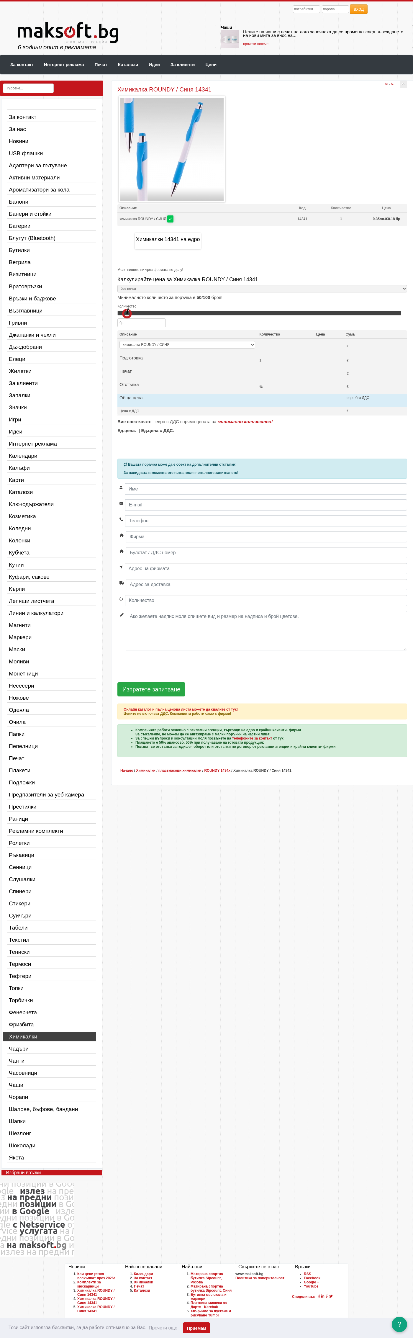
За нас (17, 129)
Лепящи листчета (31, 601)
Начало (126, 770)
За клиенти (183, 64)
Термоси (20, 964)
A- (392, 84)
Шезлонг (20, 1133)
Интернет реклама (64, 64)
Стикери (19, 903)
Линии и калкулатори (36, 613)
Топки (16, 988)
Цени (211, 64)
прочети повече (255, 44)
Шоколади (22, 1145)
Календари (23, 456)
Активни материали (34, 177)
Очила (17, 722)
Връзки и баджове (32, 298)
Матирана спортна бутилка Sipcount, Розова (207, 1278)
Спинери (20, 891)
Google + (311, 1282)
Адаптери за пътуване (38, 165)
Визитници (23, 274)
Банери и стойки (30, 214)
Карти (16, 480)
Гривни (18, 323)
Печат (101, 64)
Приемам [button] (196, 1328)
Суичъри (20, 915)
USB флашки (26, 153)
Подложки (22, 782)
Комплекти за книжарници (89, 1284)
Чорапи (18, 1097)
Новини (18, 141)
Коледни (20, 528)
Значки (18, 407)
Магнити (20, 625)
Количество (126, 306)
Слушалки (22, 879)
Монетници (23, 673)
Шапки (17, 1121)
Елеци (17, 359)
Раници (18, 819)
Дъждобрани (25, 347)
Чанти (16, 1061)
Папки (16, 734)
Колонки (19, 540)
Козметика (22, 516)
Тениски (19, 952)
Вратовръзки (25, 286)
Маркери (20, 637)
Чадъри (19, 1049)
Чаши (226, 27)
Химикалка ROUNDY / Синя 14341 (95, 1292)
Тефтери (20, 976)
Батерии (19, 226)
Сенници (20, 867)
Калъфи (19, 468)
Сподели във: (304, 1297)
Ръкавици (21, 855)
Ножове (19, 698)
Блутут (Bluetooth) (32, 238)
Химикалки (23, 1036)
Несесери (21, 686)
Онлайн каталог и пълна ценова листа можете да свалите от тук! (181, 709)
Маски (17, 649)
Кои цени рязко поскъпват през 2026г (96, 1276)
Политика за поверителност (259, 1278)
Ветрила (20, 262)
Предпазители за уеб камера (46, 794)
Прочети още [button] (163, 1327)
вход (359, 9)
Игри (15, 419)
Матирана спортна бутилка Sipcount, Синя (211, 1288)
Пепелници (23, 746)
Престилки (23, 807)
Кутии (16, 565)
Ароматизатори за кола (39, 190)
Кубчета (19, 552)
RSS (307, 1274)
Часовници (23, 1073)
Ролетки (19, 843)
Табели (18, 928)
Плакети (19, 770)
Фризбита (21, 1024)
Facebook (312, 1278)
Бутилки (19, 250)
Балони (18, 202)
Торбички (21, 1000)
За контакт (21, 64)
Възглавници (25, 310)
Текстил (19, 940)
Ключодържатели (31, 504)
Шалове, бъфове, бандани (43, 1109)
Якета (16, 1157)
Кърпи (17, 589)
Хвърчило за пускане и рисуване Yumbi (211, 1313)
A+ (387, 84)
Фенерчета (23, 1012)
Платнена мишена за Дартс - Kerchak (209, 1305)
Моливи (19, 661)
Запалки (19, 395)
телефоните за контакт (252, 738)
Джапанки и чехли (32, 335)
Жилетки (20, 371)
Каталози (128, 64)
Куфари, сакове (29, 577)
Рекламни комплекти (36, 831)
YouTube (311, 1286)
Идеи (154, 64)
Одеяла (19, 710)
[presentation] (162, 666)
